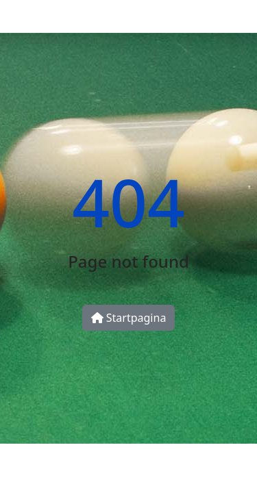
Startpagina (129, 317)
